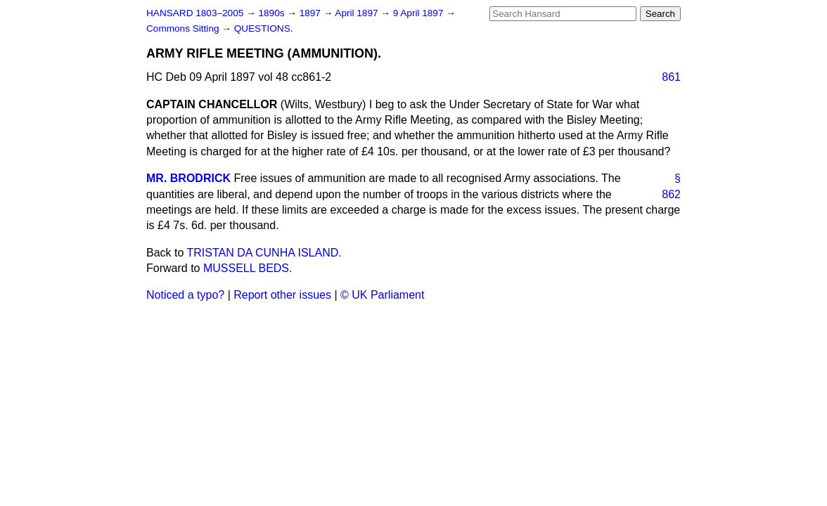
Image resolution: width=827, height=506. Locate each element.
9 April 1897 (420, 13)
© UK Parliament (382, 295)
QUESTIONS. (263, 28)
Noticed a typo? (185, 295)
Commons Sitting (184, 28)
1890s (272, 13)
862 (671, 194)
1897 (311, 13)
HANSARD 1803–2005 (194, 13)
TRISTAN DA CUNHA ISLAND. (264, 253)
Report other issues (282, 295)
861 (671, 77)
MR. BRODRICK (188, 178)
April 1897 (357, 13)
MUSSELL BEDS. (248, 268)
